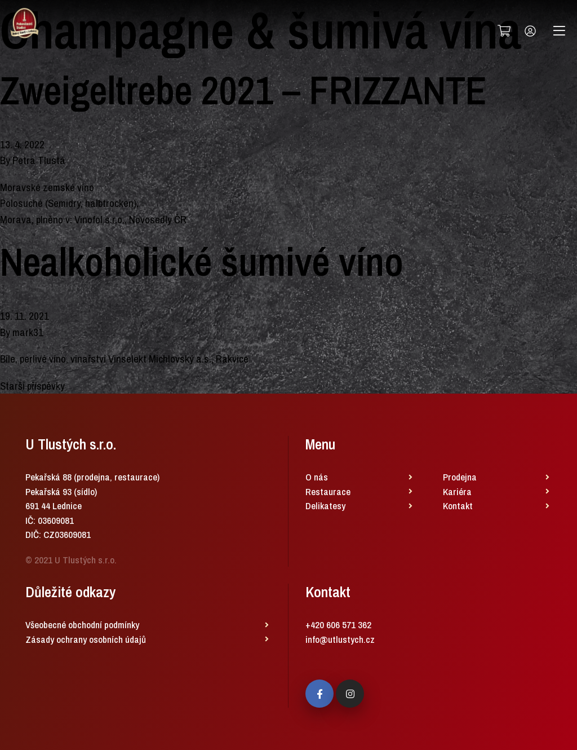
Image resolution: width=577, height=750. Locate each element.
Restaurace (327, 491)
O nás (316, 476)
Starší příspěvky (32, 385)
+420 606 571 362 (338, 624)
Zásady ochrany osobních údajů (85, 639)
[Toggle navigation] (559, 31)
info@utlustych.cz (340, 639)
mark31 (27, 332)
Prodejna (460, 476)
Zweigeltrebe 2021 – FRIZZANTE (243, 90)
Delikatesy (325, 505)
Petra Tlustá (38, 160)
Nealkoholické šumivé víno (201, 261)
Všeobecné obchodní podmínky (82, 624)
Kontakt (458, 505)
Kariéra (457, 491)
